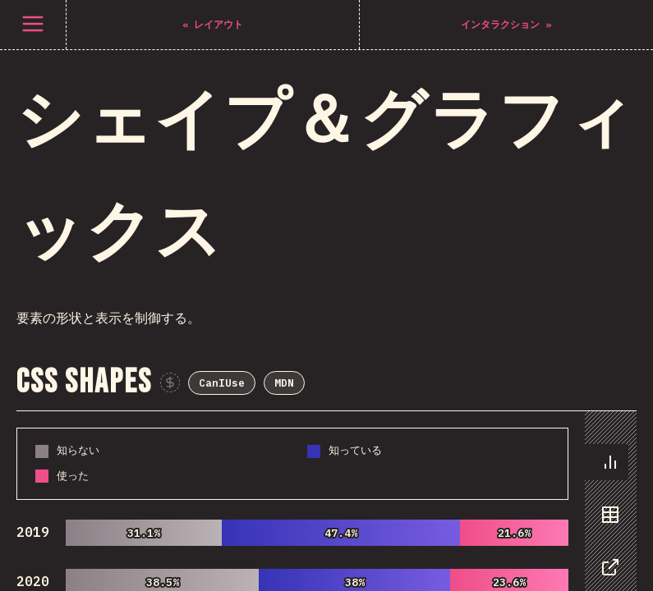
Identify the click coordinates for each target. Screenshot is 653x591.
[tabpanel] (326, 169)
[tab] (606, 98)
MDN (383, 18)
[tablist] (606, 185)
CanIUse (321, 18)
